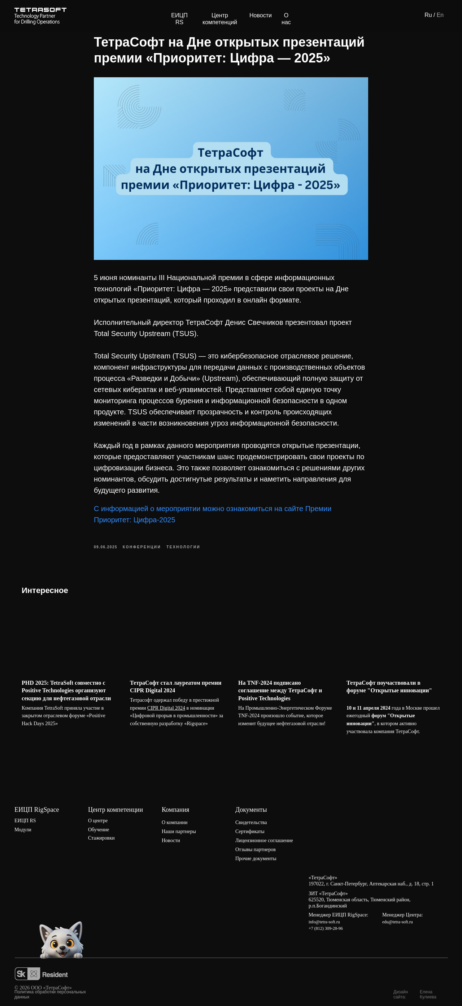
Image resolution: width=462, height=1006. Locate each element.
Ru (428, 15)
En (440, 15)
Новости (260, 15)
